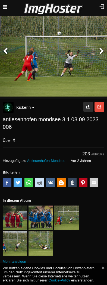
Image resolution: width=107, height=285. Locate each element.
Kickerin (25, 107)
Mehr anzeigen (14, 262)
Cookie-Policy (59, 280)
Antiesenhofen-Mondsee (46, 161)
